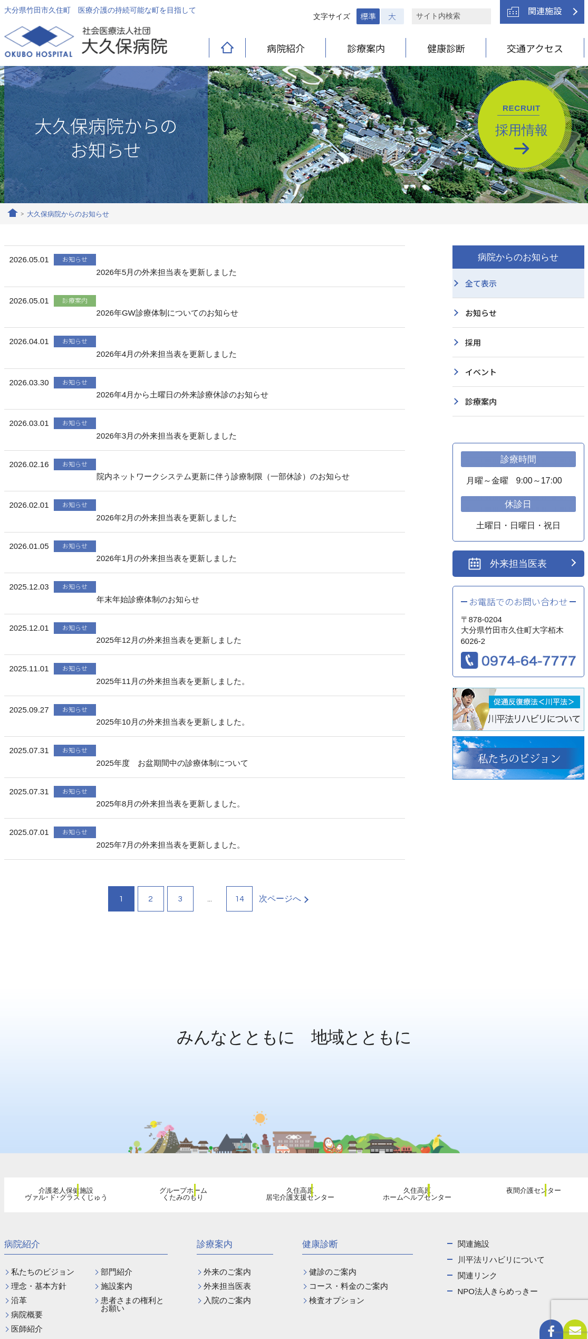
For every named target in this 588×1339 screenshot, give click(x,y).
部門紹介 (116, 1141)
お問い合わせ (380, 1278)
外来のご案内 (227, 1141)
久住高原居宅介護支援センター (294, 1066)
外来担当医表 (518, 563)
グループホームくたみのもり (177, 1066)
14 (239, 768)
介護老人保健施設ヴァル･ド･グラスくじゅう (59, 1066)
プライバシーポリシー (480, 1325)
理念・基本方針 (38, 1155)
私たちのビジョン (42, 1141)
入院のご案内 (227, 1169)
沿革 (19, 1169)
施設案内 (116, 1155)
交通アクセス (535, 48)
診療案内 (366, 48)
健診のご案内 (332, 1141)
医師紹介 (27, 1198)
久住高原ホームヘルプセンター (411, 1066)
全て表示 (481, 283)
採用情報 (521, 120)
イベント (481, 371)
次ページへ (280, 767)
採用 (473, 342)
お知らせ (481, 312)
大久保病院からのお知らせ (68, 214)
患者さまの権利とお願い (132, 1173)
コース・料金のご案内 (348, 1155)
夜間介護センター (527, 1065)
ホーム (12, 214)
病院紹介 (286, 48)
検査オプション (336, 1169)
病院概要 (27, 1184)
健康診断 (446, 48)
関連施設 (545, 10)
